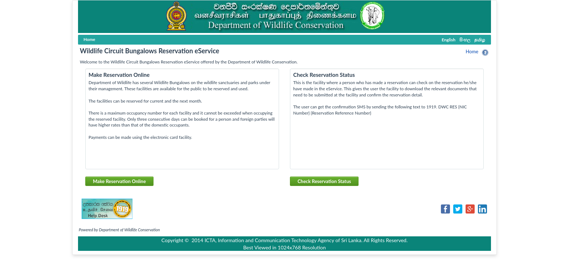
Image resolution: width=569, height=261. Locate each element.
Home (472, 51)
